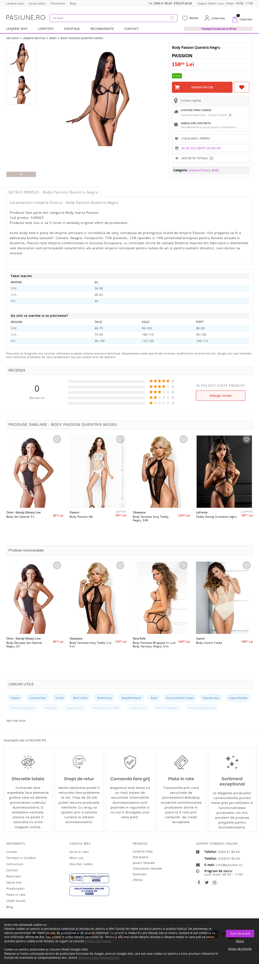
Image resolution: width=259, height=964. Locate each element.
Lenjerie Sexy (17, 28)
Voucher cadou (81, 864)
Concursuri (15, 864)
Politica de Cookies (98, 941)
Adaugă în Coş (202, 87)
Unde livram (15, 901)
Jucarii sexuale (144, 863)
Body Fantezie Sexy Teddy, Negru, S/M (151, 530)
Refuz (240, 941)
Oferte (137, 880)
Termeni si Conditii (21, 858)
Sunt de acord (240, 933)
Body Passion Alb (81, 528)
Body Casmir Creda (209, 654)
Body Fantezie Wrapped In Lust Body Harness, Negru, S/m (154, 656)
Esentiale (72, 28)
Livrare (11, 852)
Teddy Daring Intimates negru (217, 528)
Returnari (13, 876)
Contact (131, 28)
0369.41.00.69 (163, 3)
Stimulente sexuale (147, 868)
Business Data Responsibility (99, 958)
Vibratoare (141, 857)
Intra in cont (79, 852)
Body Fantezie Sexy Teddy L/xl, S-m (91, 656)
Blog (9, 907)
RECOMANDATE (102, 28)
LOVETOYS (46, 28)
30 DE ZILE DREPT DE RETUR (201, 159)
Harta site (14, 882)
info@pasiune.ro (229, 865)
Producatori (15, 888)
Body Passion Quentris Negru (81, 37)
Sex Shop (12, 37)
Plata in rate (15, 894)
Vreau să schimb (240, 949)
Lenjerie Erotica (33, 37)
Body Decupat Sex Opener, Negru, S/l (24, 656)
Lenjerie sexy (143, 851)
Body (52, 37)
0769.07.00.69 (183, 3)
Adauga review (221, 395)
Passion (182, 55)
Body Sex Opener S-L (20, 528)
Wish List (77, 858)
